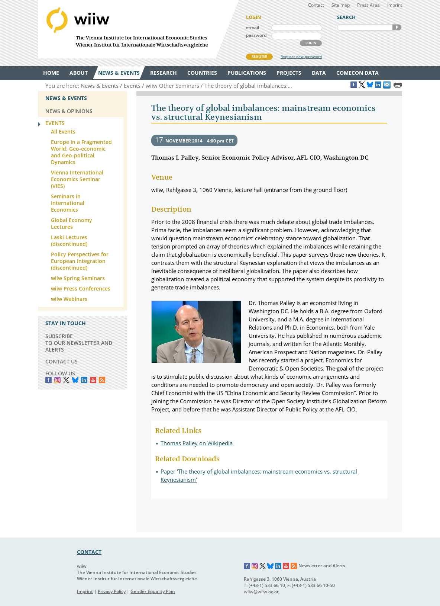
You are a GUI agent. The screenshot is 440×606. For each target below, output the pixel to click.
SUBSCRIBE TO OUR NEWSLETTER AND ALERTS (78, 343)
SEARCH (396, 27)
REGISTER (259, 56)
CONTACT (89, 551)
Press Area (368, 5)
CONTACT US (61, 361)
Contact (316, 5)
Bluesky (75, 380)
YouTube (93, 380)
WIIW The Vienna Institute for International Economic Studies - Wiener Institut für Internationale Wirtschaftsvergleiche (138, 29)
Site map (340, 5)
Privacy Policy (112, 591)
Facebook (48, 380)
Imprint (394, 5)
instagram (57, 380)
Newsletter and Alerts (321, 565)
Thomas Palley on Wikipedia (197, 443)
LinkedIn (84, 380)
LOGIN (310, 43)
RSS (102, 380)
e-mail (252, 27)
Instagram (255, 566)
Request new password (301, 56)
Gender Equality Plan (152, 591)
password (256, 35)
